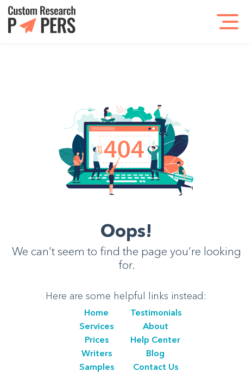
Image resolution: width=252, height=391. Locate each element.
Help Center (155, 339)
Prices (97, 339)
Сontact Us (155, 366)
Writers (96, 353)
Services (96, 325)
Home (96, 312)
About (155, 325)
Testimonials (155, 312)
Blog (155, 353)
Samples (96, 366)
